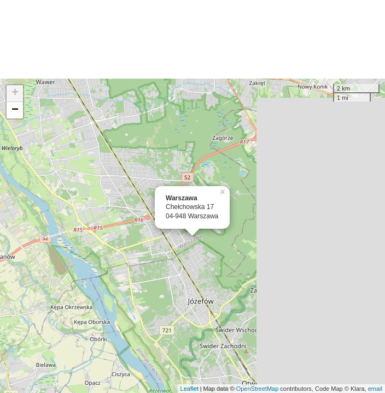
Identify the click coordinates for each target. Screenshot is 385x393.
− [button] (15, 110)
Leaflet (189, 388)
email (375, 388)
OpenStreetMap (257, 388)
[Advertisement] (192, 39)
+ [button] (15, 93)
